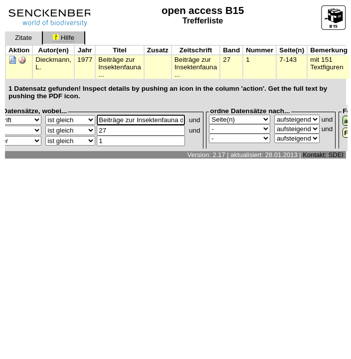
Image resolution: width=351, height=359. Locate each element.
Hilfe (63, 37)
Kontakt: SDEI (323, 155)
